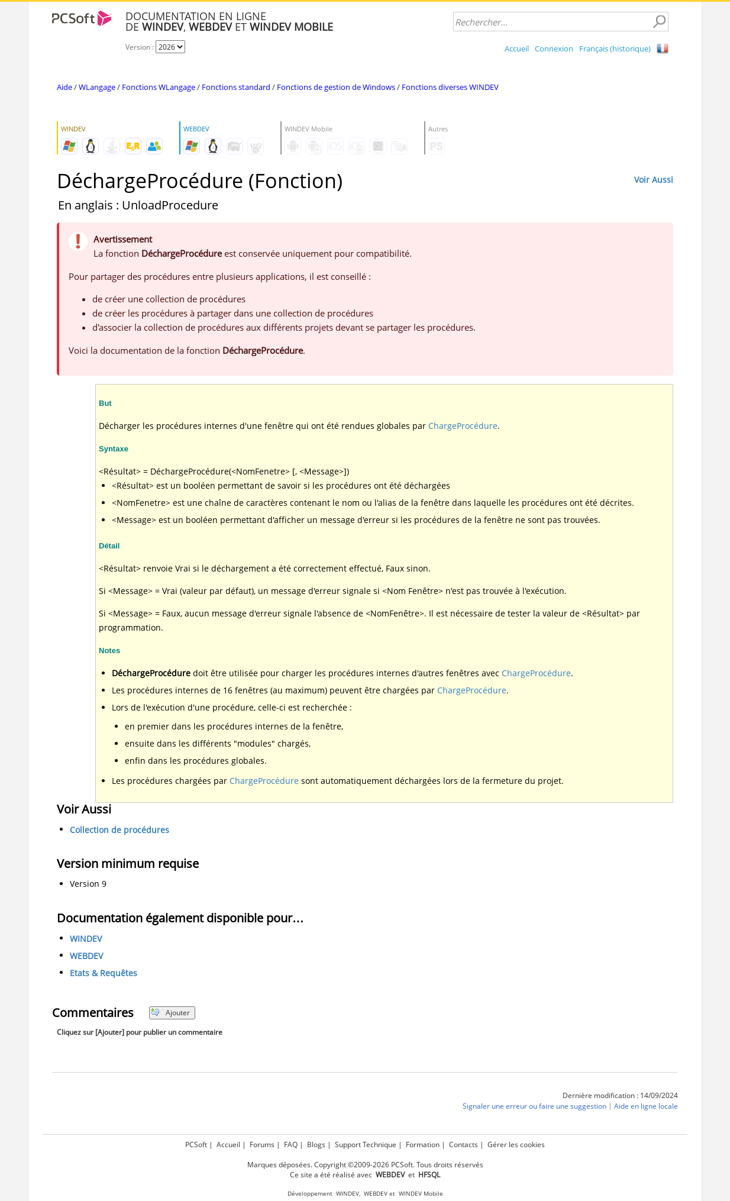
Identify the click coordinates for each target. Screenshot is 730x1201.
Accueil (517, 48)
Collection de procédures (119, 829)
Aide (64, 87)
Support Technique (365, 1144)
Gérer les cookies (516, 1144)
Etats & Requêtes (103, 973)
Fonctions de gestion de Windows (336, 87)
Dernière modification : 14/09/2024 (620, 1095)
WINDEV (86, 938)
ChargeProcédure (463, 425)
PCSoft (196, 1144)
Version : (140, 47)
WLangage (97, 87)
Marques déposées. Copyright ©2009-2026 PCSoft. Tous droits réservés (365, 1165)
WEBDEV (86, 955)
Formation (423, 1144)
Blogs (316, 1144)
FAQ (291, 1144)
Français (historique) (615, 48)
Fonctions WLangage (158, 87)
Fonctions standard (236, 87)
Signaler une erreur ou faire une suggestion (534, 1106)
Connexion (554, 48)
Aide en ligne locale (646, 1106)
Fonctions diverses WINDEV (450, 87)
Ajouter (170, 1013)
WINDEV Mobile (421, 1193)
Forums (262, 1144)
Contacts (463, 1144)
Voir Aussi (653, 179)
